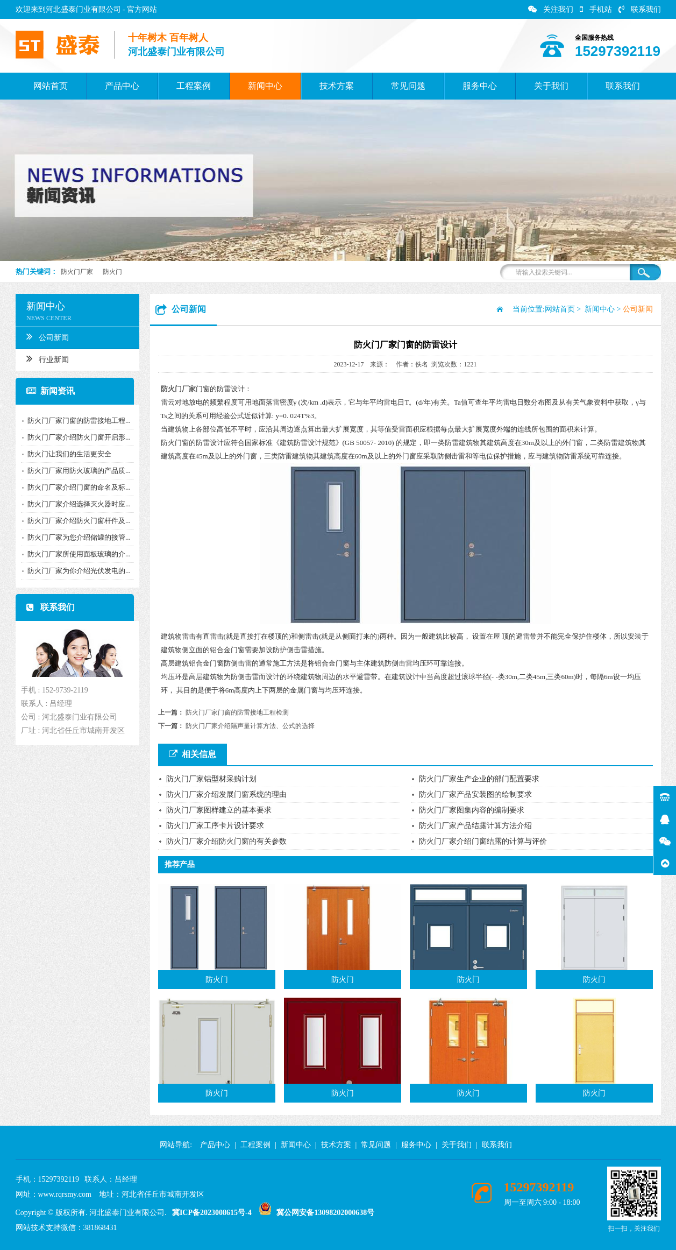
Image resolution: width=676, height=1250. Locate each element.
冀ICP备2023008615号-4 (212, 1213)
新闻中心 (265, 85)
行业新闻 (44, 358)
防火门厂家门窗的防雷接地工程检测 (237, 712)
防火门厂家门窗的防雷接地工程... (75, 420)
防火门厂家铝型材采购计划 (211, 779)
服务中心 (479, 85)
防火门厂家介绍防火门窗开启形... (75, 437)
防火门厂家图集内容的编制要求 (471, 810)
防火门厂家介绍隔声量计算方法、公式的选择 (250, 726)
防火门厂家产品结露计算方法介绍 (475, 826)
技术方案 (336, 85)
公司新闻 (44, 336)
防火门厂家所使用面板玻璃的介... (75, 554)
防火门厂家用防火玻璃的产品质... (75, 471)
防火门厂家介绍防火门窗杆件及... (75, 521)
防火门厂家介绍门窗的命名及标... (75, 487)
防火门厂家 (77, 272)
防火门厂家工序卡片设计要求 (215, 826)
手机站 (596, 9)
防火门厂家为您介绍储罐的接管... (75, 537)
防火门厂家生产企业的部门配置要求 (479, 779)
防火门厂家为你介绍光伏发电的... (75, 571)
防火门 (112, 272)
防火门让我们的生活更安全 (66, 454)
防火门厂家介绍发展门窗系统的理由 (226, 794)
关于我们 (551, 85)
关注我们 (550, 9)
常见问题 (408, 85)
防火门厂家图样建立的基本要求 (219, 810)
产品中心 (122, 85)
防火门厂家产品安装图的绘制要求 (475, 794)
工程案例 (193, 85)
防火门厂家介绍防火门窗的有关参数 (226, 841)
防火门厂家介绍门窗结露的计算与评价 (483, 841)
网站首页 (50, 85)
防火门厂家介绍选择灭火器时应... (75, 504)
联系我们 (639, 9)
